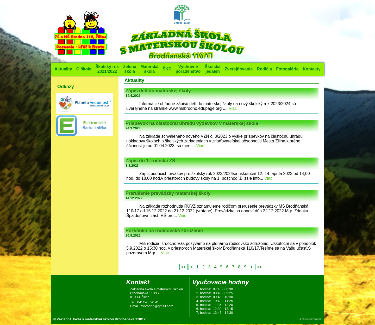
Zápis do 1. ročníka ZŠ (150, 160)
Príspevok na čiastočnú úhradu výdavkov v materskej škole (192, 123)
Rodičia (264, 69)
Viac (233, 108)
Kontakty (311, 69)
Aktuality (63, 69)
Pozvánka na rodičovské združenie (164, 230)
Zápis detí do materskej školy (158, 90)
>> (259, 267)
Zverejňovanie (239, 69)
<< (183, 267)
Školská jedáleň (212, 69)
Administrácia (310, 319)
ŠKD (166, 69)
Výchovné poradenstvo (188, 69)
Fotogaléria (287, 69)
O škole (83, 69)
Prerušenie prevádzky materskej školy (168, 193)
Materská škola (149, 69)
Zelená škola (129, 69)
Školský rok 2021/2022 (107, 69)
